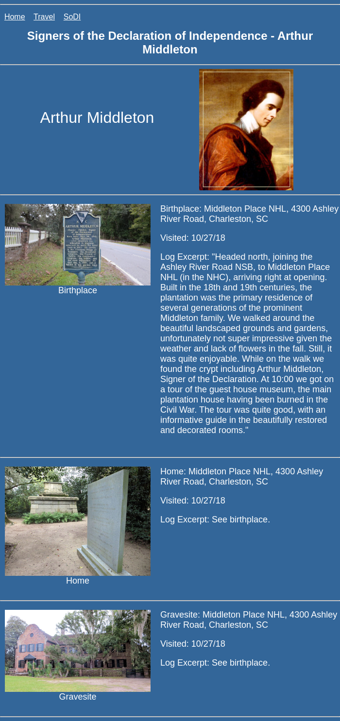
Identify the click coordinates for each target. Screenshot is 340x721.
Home (14, 17)
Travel (44, 17)
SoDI (72, 17)
